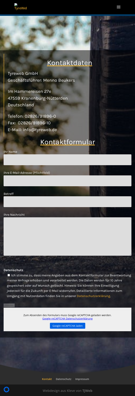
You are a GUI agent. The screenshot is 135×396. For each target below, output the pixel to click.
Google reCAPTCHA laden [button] (67, 325)
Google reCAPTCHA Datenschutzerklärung (67, 318)
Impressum (82, 379)
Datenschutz (63, 379)
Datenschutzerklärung (93, 296)
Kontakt (47, 379)
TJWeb (87, 390)
